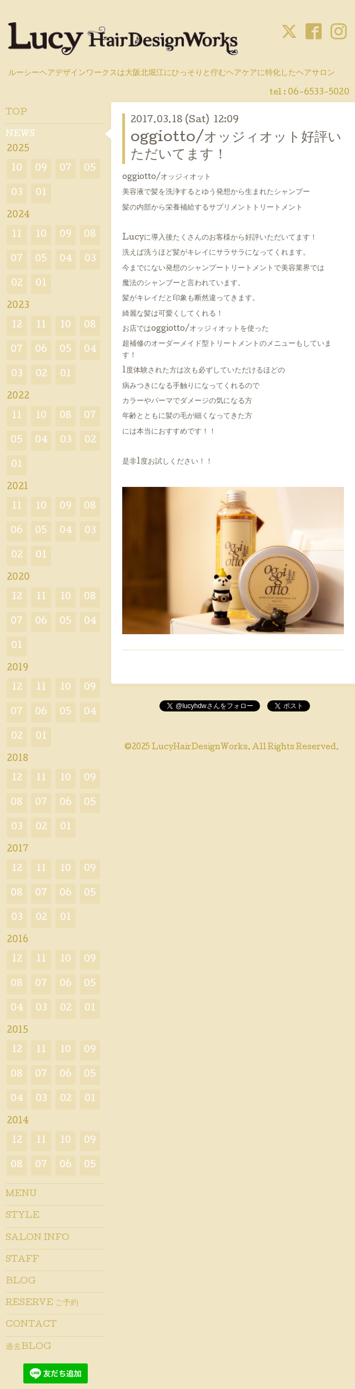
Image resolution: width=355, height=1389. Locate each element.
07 (65, 168)
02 (17, 283)
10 (16, 168)
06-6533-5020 (318, 92)
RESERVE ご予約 (42, 1303)
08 (90, 235)
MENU (21, 1194)
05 (90, 168)
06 (41, 350)
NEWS (20, 134)
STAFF (22, 1260)
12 (17, 325)
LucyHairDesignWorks (200, 747)
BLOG (21, 1281)
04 (65, 259)
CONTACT (31, 1325)
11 (17, 235)
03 (17, 193)
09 (41, 168)
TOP (16, 112)
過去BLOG (28, 1347)
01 (41, 193)
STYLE (22, 1216)
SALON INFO (37, 1238)
